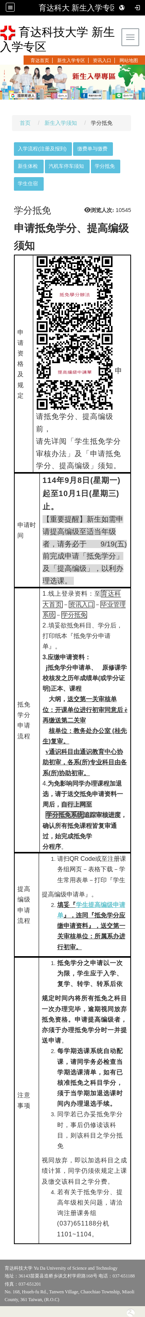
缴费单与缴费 (92, 149)
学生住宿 (28, 183)
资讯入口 (102, 60)
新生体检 (28, 166)
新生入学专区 (71, 60)
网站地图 (128, 60)
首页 (25, 123)
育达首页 (40, 60)
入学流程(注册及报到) (42, 149)
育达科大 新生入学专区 (78, 7)
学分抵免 (105, 166)
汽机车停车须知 (66, 166)
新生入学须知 (60, 123)
